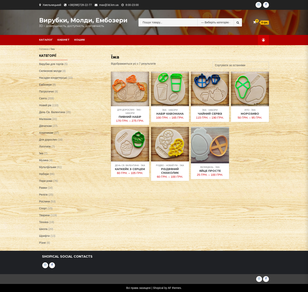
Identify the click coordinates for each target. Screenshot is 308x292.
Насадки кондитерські (53, 77)
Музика (43, 160)
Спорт (43, 208)
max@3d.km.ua (108, 4)
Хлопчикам (46, 132)
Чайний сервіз (210, 113)
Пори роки (45, 180)
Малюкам (45, 119)
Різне (42, 242)
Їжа (139, 110)
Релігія (43, 194)
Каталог (46, 39)
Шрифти (44, 235)
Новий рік (172, 165)
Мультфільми (47, 167)
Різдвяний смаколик (170, 171)
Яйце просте (210, 171)
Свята (43, 98)
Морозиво (250, 113)
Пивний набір (130, 117)
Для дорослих (125, 110)
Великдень (206, 167)
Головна (44, 49)
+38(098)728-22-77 (80, 4)
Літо (246, 110)
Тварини (44, 215)
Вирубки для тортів (51, 64)
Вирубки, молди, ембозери (83, 20)
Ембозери (45, 84)
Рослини (44, 201)
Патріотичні (46, 91)
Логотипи (45, 146)
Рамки (43, 187)
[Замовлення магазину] (241, 65)
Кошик (79, 39)
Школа (43, 229)
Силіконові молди (50, 70)
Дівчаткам (45, 125)
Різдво (160, 165)
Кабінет (63, 39)
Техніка (43, 222)
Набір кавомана (170, 113)
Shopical (158, 287)
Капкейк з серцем (130, 169)
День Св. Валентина (127, 165)
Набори (130, 113)
